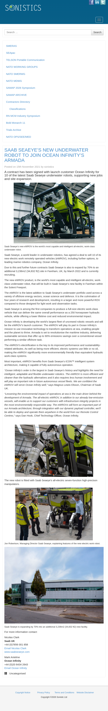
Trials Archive (13, 129)
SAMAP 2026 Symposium (20, 87)
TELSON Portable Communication (25, 59)
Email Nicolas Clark (15, 648)
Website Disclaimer (85, 692)
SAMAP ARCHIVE (16, 94)
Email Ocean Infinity (15, 668)
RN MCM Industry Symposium (23, 115)
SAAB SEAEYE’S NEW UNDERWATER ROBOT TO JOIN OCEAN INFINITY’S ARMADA (46, 155)
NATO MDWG (14, 80)
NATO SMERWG (15, 73)
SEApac (10, 52)
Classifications (17, 108)
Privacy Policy (43, 692)
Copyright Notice (22, 692)
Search (97, 32)
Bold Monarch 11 (15, 122)
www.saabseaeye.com (17, 651)
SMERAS (11, 45)
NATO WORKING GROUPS (22, 66)
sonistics (49, 166)
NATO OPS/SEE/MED (18, 136)
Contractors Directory (18, 101)
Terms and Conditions (64, 692)
